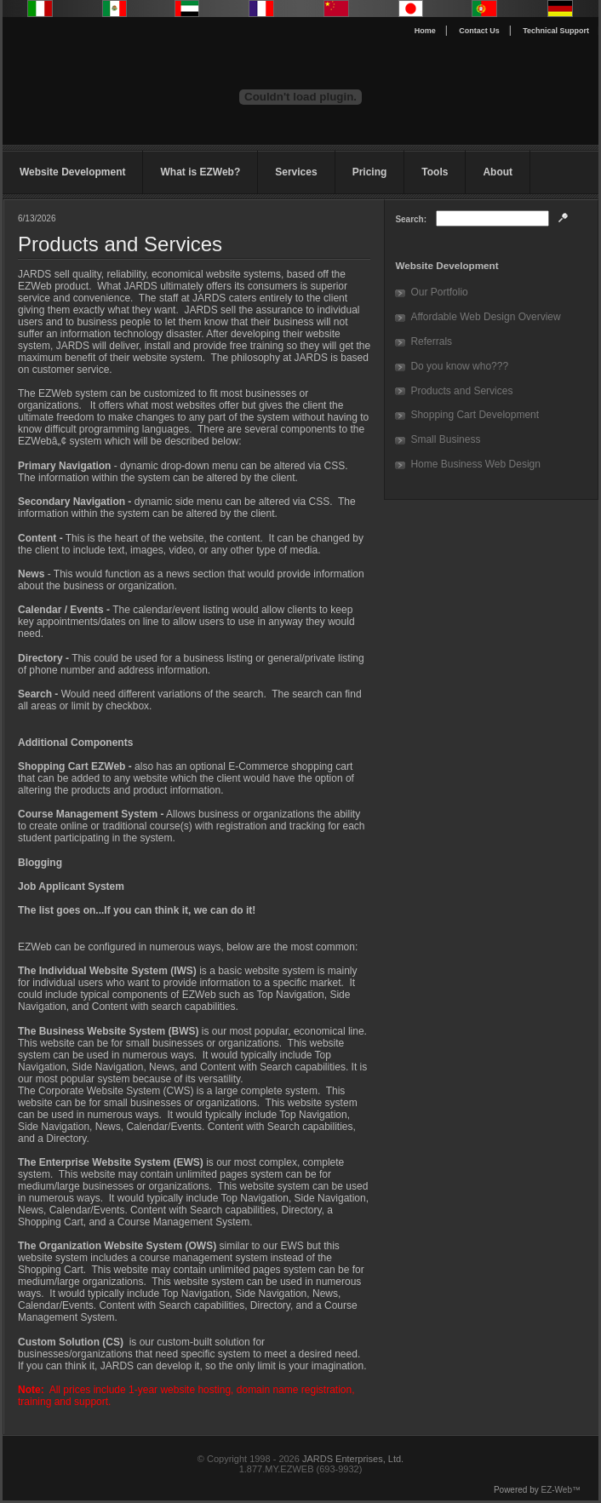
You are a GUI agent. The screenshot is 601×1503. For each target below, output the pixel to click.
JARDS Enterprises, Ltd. (353, 1459)
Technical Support (556, 30)
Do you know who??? (459, 366)
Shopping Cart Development (474, 415)
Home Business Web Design (475, 464)
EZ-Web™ (561, 1489)
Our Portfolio (438, 292)
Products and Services (461, 391)
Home (425, 30)
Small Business (445, 439)
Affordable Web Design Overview (485, 317)
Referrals (431, 341)
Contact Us (479, 30)
